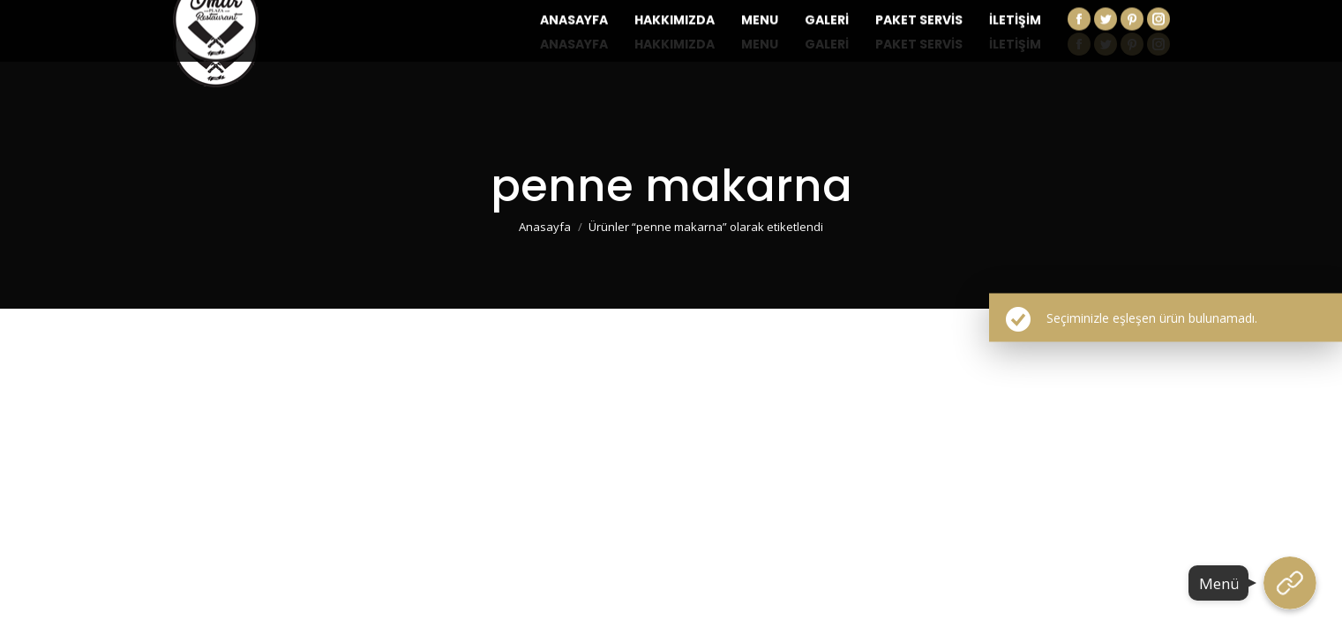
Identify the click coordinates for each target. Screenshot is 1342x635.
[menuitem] (574, 44)
